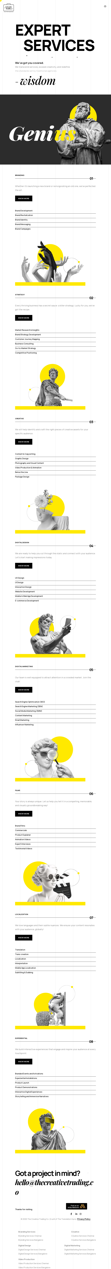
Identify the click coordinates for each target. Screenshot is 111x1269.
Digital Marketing (72, 1245)
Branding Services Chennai (29, 1236)
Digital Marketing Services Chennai (79, 1249)
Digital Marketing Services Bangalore (80, 1253)
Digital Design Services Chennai (32, 1249)
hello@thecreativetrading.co (54, 1187)
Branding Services (26, 1231)
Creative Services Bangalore (83, 1240)
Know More (23, 198)
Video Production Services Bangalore (34, 1267)
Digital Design (24, 1245)
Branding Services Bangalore (30, 1240)
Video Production (26, 1259)
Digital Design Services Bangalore (32, 1253)
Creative (75, 1231)
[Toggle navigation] (105, 7)
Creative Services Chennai (82, 1236)
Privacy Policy (83, 1219)
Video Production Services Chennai (33, 1263)
